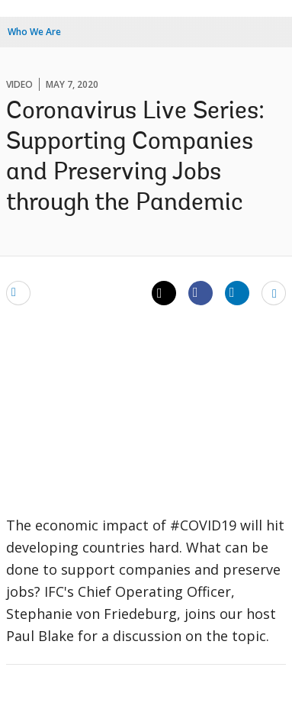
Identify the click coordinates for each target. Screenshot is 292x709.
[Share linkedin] (237, 292)
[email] (18, 292)
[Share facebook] (200, 292)
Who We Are (34, 31)
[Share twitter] (163, 293)
